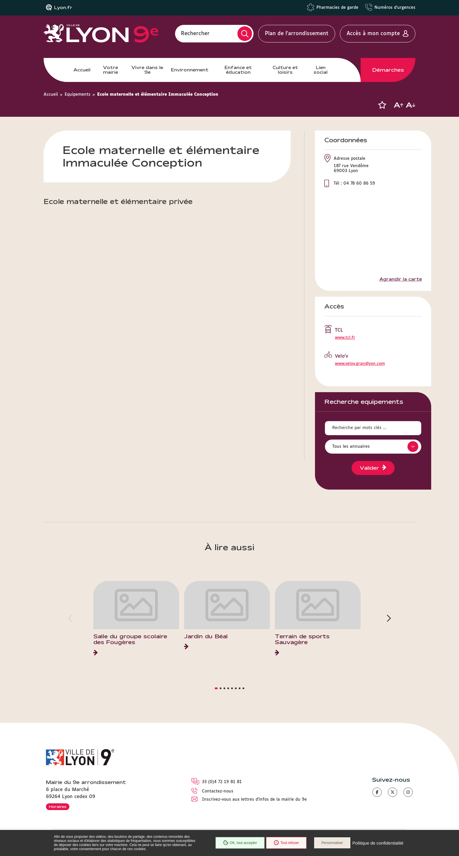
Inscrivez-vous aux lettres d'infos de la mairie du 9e (254, 799)
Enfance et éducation (238, 70)
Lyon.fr (63, 7)
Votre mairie (110, 70)
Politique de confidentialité (377, 842)
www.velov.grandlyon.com (360, 364)
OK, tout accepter (240, 843)
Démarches (388, 70)
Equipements (77, 94)
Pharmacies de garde (337, 8)
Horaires (57, 806)
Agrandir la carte (400, 279)
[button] (382, 105)
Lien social (321, 70)
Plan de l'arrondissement (296, 33)
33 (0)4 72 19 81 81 (222, 782)
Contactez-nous (217, 791)
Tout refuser (286, 843)
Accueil (81, 69)
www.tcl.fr (345, 338)
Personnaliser (332, 843)
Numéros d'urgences (394, 8)
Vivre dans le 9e (147, 70)
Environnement (189, 69)
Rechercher (195, 33)
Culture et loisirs (285, 70)
